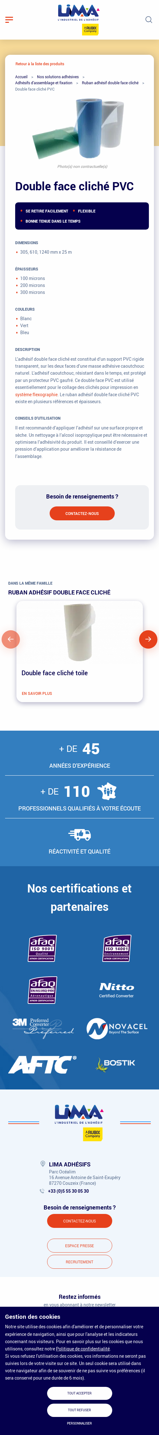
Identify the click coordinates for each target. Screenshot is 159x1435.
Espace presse (79, 1245)
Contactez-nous (82, 513)
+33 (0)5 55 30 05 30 (68, 1191)
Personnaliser (79, 1423)
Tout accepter (79, 1393)
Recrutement (79, 1261)
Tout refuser (79, 1410)
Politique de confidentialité (83, 1349)
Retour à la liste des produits (39, 63)
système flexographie (36, 394)
